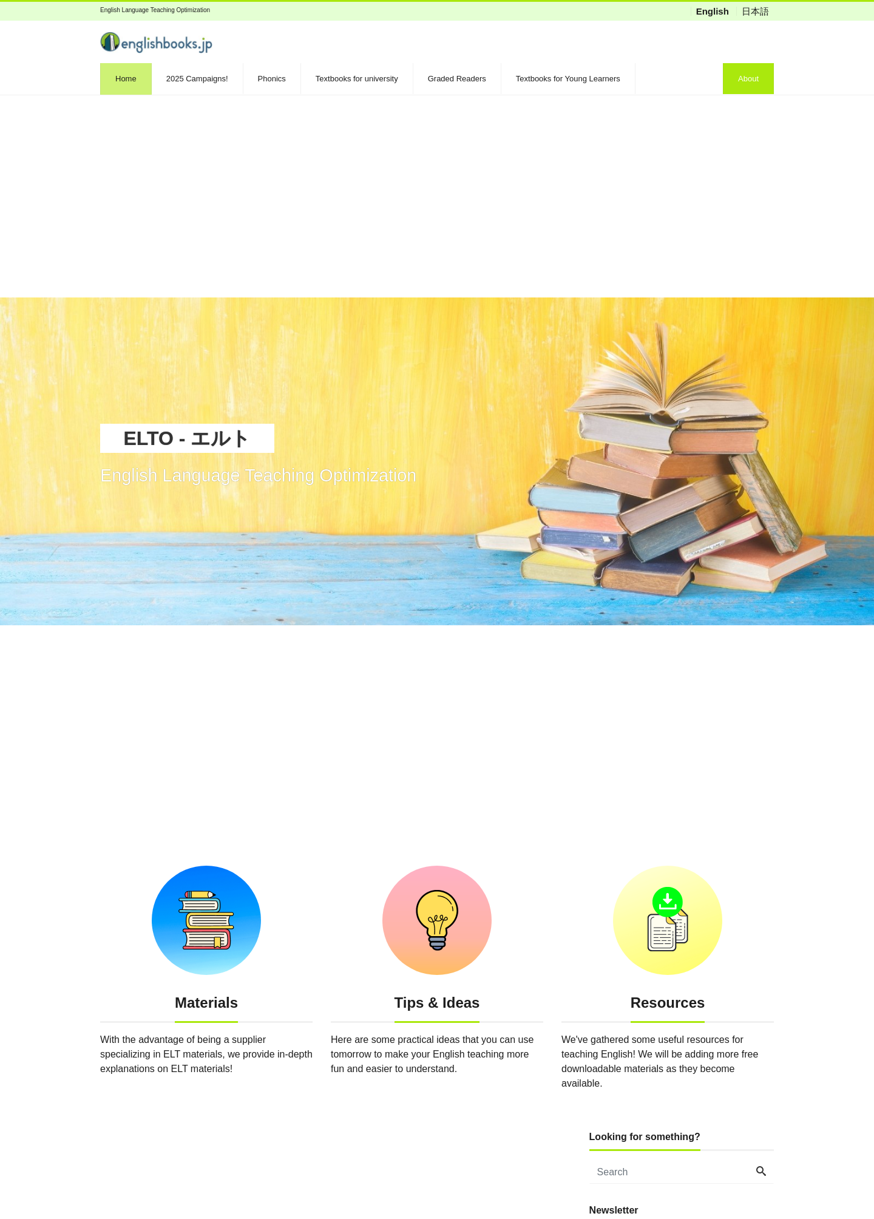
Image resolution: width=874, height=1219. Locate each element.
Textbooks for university (357, 78)
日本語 (755, 11)
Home (126, 78)
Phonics (272, 78)
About (748, 78)
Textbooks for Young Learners (568, 78)
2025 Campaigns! (197, 78)
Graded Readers (457, 78)
